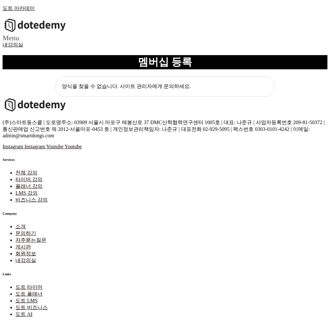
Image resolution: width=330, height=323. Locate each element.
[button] (165, 38)
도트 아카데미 (19, 8)
